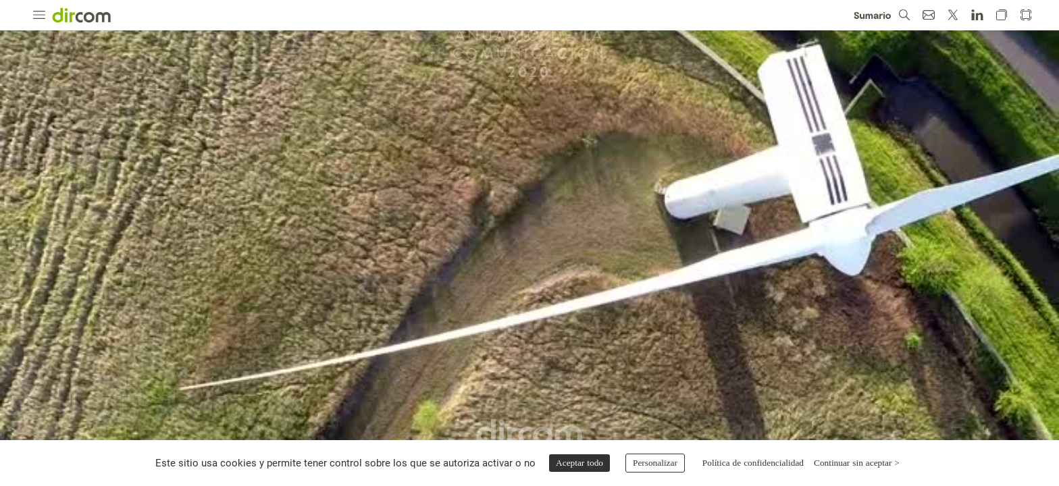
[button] (39, 15)
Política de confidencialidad (753, 463)
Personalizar (655, 463)
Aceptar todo (579, 463)
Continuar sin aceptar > (857, 463)
